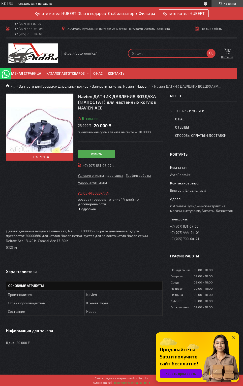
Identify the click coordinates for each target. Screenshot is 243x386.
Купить (96, 154)
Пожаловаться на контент (131, 382)
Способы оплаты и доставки (200, 135)
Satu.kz (143, 378)
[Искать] (211, 53)
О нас (98, 73)
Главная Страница (24, 73)
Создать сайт (27, 3)
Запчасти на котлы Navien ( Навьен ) (121, 86)
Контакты (116, 73)
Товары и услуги (189, 111)
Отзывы (182, 127)
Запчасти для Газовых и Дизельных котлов (54, 86)
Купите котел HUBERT (184, 13)
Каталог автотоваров (65, 73)
